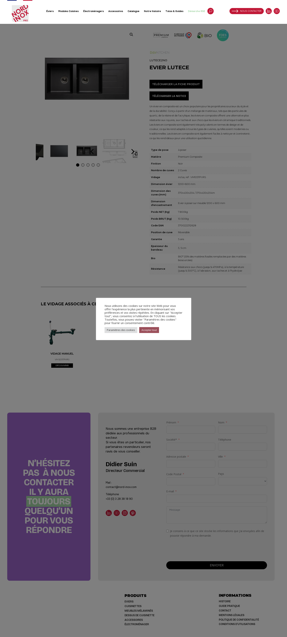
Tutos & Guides (174, 11)
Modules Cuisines (68, 11)
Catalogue (133, 11)
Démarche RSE (196, 11)
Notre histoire (152, 11)
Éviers (50, 11)
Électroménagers (93, 11)
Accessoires (115, 11)
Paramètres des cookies (121, 330)
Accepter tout (149, 330)
